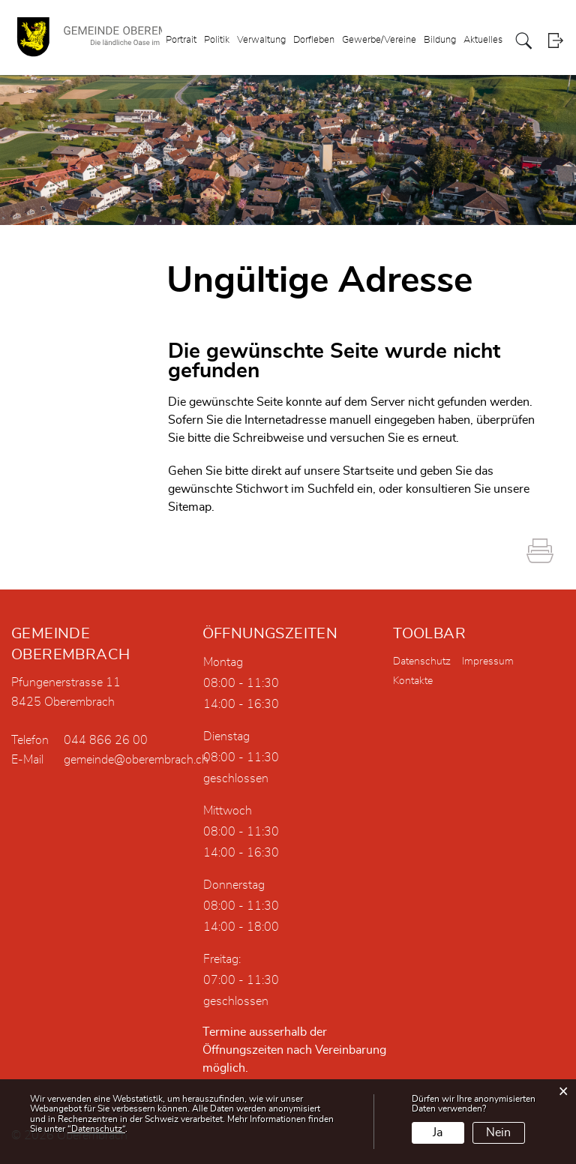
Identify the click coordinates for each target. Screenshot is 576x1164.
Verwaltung (261, 40)
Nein (498, 1132)
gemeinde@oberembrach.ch (136, 760)
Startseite (368, 471)
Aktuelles (483, 40)
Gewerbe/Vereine (379, 40)
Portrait (181, 40)
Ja (437, 1132)
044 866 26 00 (106, 740)
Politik (217, 40)
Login (555, 41)
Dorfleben (313, 40)
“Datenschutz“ (96, 1128)
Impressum (488, 661)
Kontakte (413, 681)
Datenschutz (422, 661)
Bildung (440, 40)
